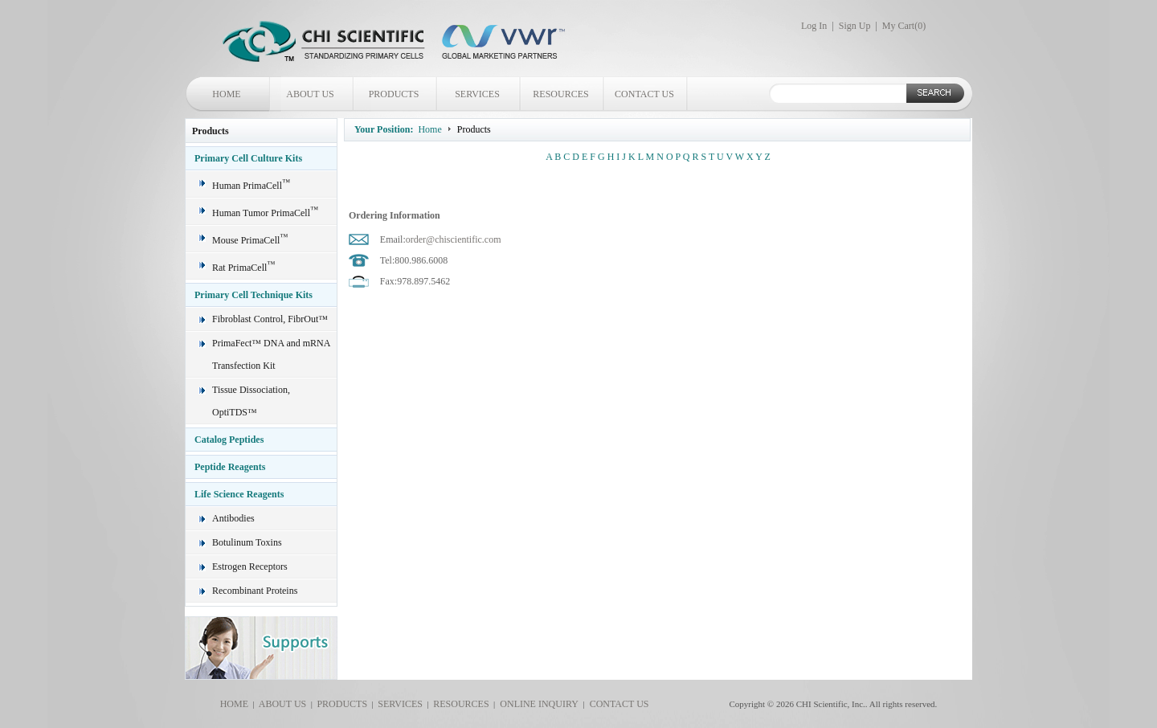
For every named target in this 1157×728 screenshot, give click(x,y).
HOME (226, 94)
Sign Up (855, 25)
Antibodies (233, 518)
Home (429, 129)
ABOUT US (309, 94)
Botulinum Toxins (247, 542)
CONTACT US (644, 94)
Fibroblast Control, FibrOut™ (270, 319)
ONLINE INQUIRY (536, 704)
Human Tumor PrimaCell (265, 213)
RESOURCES (560, 94)
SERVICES (477, 94)
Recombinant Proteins (254, 590)
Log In (814, 25)
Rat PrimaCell (243, 267)
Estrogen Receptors (250, 566)
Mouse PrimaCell (250, 240)
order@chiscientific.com (453, 239)
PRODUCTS (394, 94)
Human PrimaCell (251, 185)
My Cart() (904, 25)
